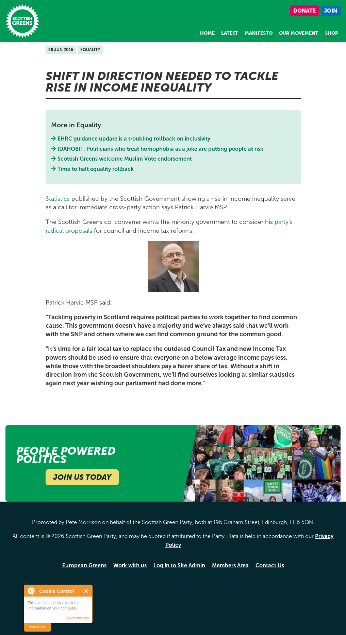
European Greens (84, 565)
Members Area (230, 565)
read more (37, 627)
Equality (90, 49)
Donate (304, 10)
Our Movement (298, 33)
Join (330, 10)
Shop (331, 33)
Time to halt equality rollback (96, 169)
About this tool (78, 618)
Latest (229, 33)
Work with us (130, 565)
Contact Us (270, 565)
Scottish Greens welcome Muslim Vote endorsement (125, 159)
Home (207, 33)
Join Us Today (82, 477)
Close (86, 591)
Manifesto (259, 33)
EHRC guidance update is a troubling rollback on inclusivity (135, 138)
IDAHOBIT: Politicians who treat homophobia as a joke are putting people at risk (160, 149)
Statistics (58, 198)
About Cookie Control (31, 591)
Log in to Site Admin (179, 565)
